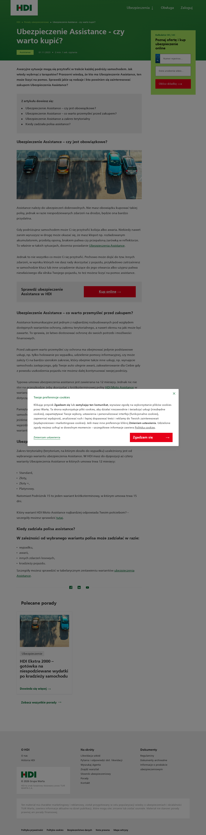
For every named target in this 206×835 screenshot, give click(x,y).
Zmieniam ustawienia (47, 437)
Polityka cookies (145, 427)
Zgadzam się (151, 437)
